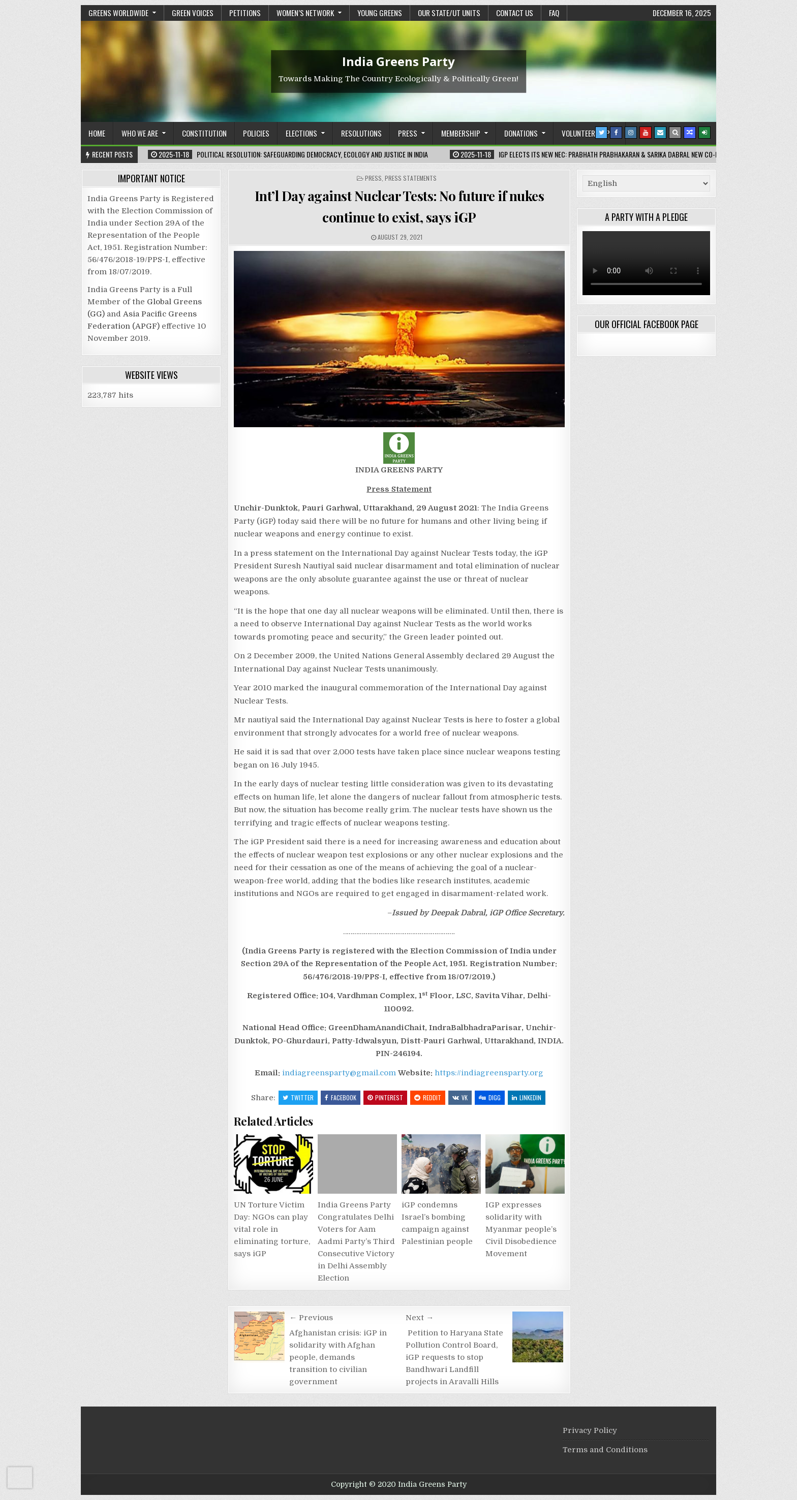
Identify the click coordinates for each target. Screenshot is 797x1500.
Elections (301, 133)
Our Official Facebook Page (646, 324)
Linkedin (526, 1097)
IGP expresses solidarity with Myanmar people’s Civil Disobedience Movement (521, 1229)
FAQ (554, 12)
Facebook (340, 1097)
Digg (490, 1097)
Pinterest (385, 1097)
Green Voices (192, 12)
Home (96, 133)
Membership (460, 133)
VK (460, 1097)
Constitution (204, 133)
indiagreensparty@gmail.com (339, 1072)
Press (407, 133)
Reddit (427, 1097)
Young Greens (379, 12)
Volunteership (586, 133)
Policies (256, 133)
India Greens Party (398, 60)
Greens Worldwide (118, 12)
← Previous (311, 1317)
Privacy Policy (590, 1430)
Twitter (298, 1097)
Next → (420, 1317)
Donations (521, 133)
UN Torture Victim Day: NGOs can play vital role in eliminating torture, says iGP (272, 1229)
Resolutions (361, 133)
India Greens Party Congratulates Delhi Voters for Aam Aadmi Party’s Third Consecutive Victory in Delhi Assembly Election (356, 1241)
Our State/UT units (449, 12)
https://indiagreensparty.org (489, 1072)
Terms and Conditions (605, 1449)
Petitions (245, 12)
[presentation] (20, 1477)
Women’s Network (305, 12)
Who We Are (139, 133)
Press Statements (411, 178)
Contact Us (514, 12)
